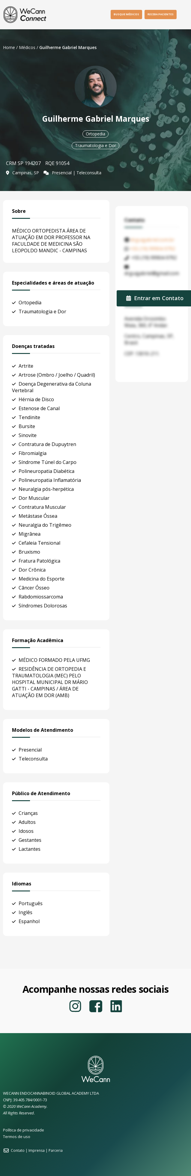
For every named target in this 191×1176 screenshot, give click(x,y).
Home (9, 47)
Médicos (27, 47)
